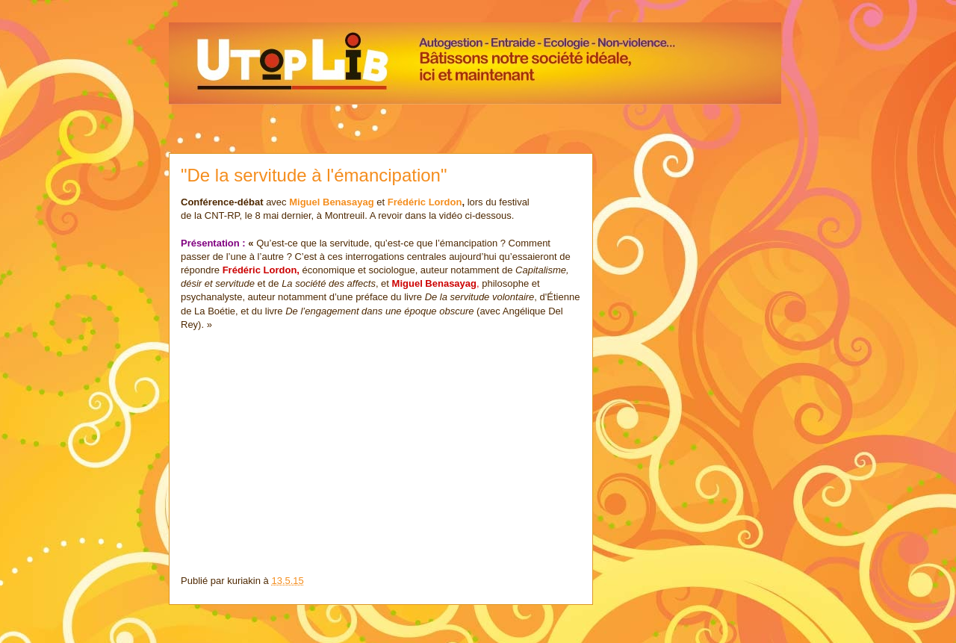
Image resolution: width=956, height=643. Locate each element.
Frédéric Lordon (425, 202)
